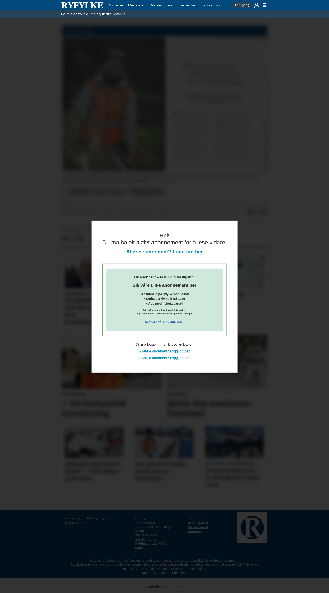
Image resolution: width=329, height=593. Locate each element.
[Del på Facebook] (250, 212)
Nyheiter (116, 5)
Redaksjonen (198, 523)
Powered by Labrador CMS (164, 587)
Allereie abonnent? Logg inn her (164, 251)
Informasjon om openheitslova (164, 573)
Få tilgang (242, 5)
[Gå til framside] (82, 5)
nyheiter (72, 229)
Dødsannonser (161, 5)
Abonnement (198, 527)
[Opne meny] (264, 5)
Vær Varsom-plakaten (139, 560)
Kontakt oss (210, 5)
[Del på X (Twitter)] (257, 212)
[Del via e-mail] (264, 212)
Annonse (195, 531)
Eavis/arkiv (187, 5)
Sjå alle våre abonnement (164, 322)
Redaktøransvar (226, 560)
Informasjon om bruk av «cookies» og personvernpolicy (164, 569)
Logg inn (256, 5)
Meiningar (136, 5)
